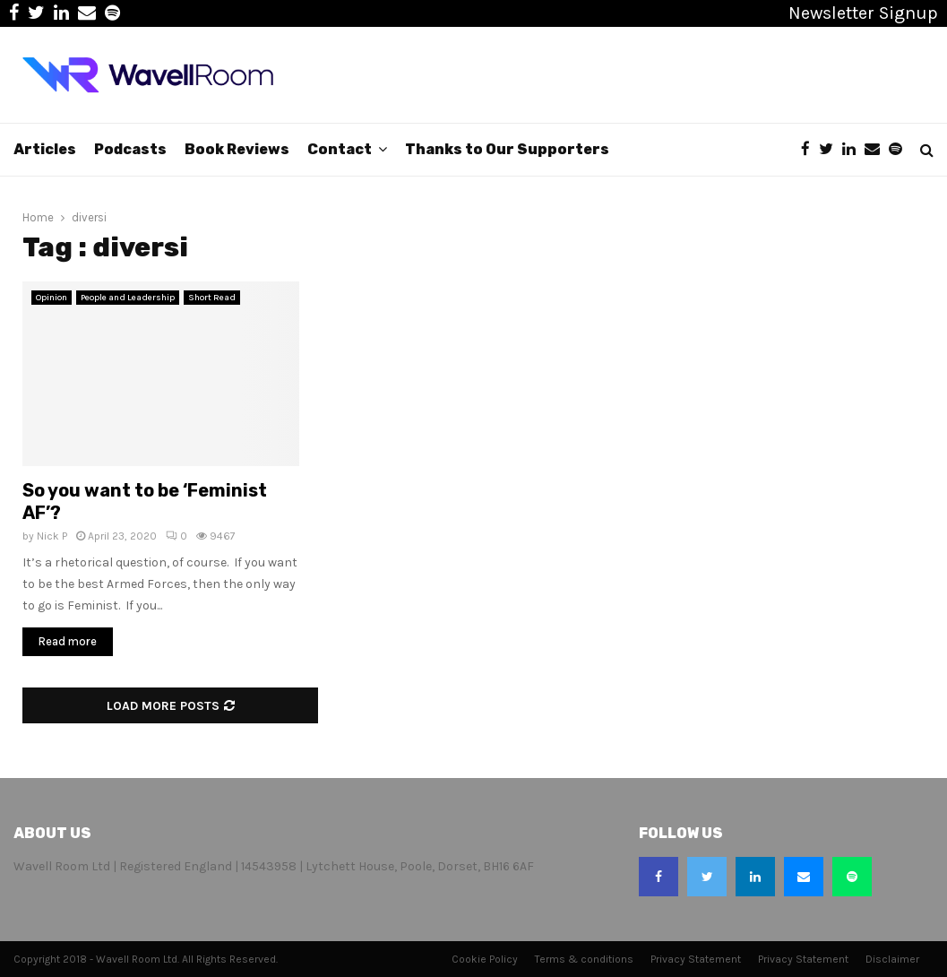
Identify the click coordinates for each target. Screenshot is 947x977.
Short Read (212, 297)
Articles (44, 149)
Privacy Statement (695, 959)
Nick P (52, 536)
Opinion (51, 297)
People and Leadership (128, 297)
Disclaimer (892, 959)
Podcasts (130, 149)
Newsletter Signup (863, 13)
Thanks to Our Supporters (507, 149)
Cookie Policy (485, 959)
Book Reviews (237, 149)
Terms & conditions (584, 959)
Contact (339, 149)
